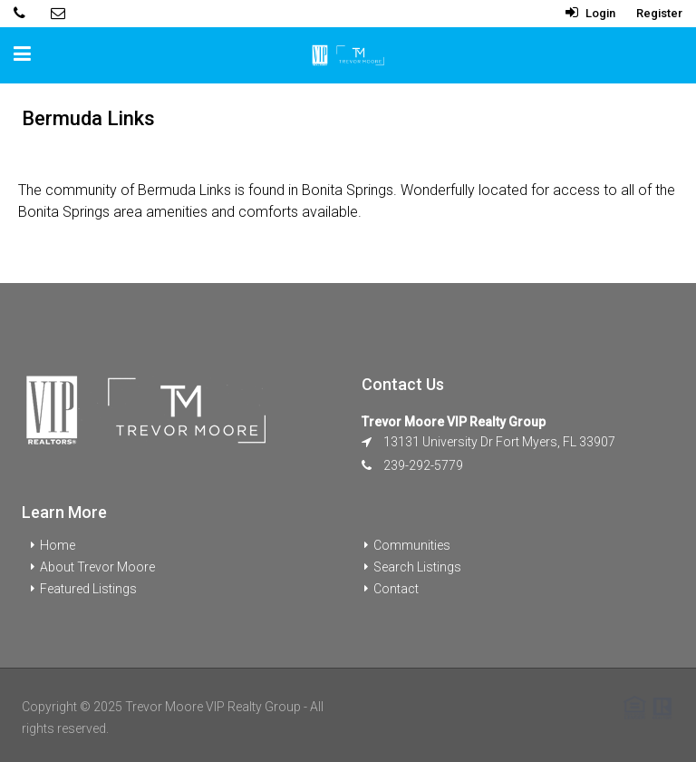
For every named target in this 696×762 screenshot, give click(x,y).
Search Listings (417, 567)
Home (57, 545)
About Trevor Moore (97, 567)
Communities (411, 545)
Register (659, 13)
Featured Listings (88, 588)
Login (590, 13)
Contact (396, 588)
